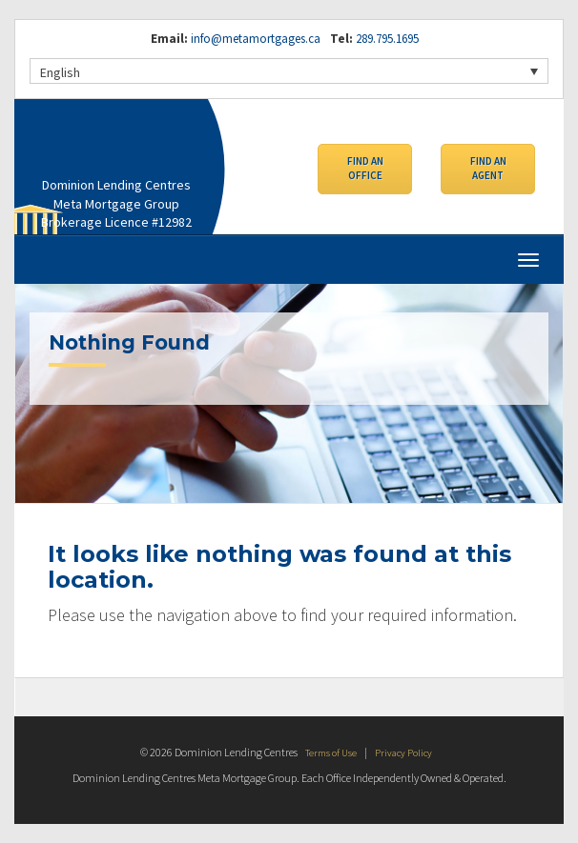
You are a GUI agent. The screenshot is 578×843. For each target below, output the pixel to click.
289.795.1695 (386, 38)
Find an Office (364, 170)
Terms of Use (329, 752)
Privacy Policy (406, 752)
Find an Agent (487, 170)
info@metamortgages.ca (255, 38)
